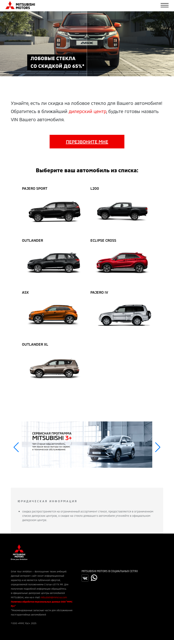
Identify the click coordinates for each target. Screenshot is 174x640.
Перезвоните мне (87, 141)
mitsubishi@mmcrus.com (54, 597)
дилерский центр (87, 111)
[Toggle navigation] (165, 5)
